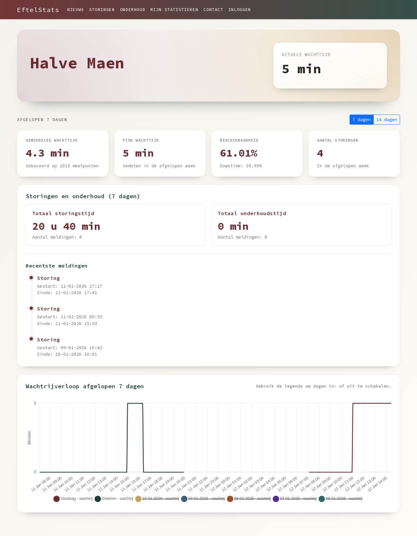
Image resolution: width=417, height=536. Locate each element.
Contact (213, 9)
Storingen (102, 9)
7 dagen (361, 119)
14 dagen (386, 119)
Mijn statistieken (174, 9)
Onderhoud (132, 9)
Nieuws (75, 9)
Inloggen (239, 9)
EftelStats (38, 10)
